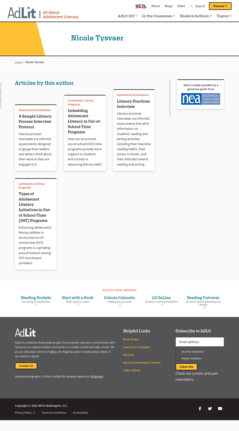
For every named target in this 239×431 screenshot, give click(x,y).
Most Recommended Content (142, 373)
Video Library (131, 381)
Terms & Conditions (54, 423)
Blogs (169, 6)
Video (181, 6)
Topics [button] (224, 16)
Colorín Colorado (119, 311)
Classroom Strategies (136, 357)
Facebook (200, 419)
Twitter (210, 419)
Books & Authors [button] (196, 16)
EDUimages (97, 387)
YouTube (220, 419)
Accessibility (80, 423)
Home (18, 62)
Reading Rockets (36, 311)
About (155, 6)
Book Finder (131, 350)
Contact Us (26, 376)
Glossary (128, 365)
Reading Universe (203, 313)
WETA (141, 6)
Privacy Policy (25, 423)
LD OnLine (161, 311)
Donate (222, 6)
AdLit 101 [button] (127, 16)
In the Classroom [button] (158, 16)
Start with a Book (78, 311)
